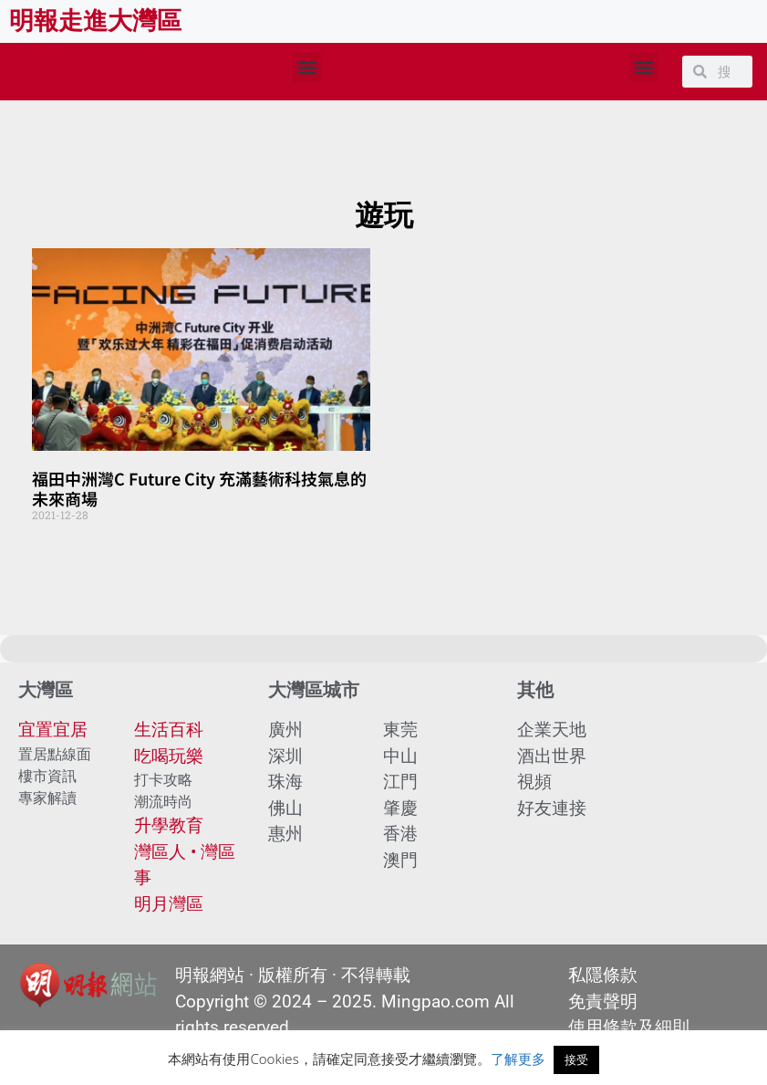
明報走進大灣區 (95, 21)
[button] (307, 67)
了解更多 (518, 1058)
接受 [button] (576, 1059)
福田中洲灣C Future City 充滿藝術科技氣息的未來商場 (199, 488)
